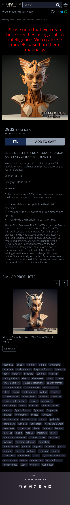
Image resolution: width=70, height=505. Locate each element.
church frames (54, 382)
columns (55, 391)
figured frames (22, 410)
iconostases (24, 428)
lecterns (8, 432)
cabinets (41, 373)
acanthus (8, 364)
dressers (33, 405)
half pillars (9, 423)
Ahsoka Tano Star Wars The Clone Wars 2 (27, 337)
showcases (9, 455)
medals (29, 432)
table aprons (10, 460)
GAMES (42, 419)
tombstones (36, 460)
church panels (32, 387)
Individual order (35, 479)
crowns (33, 401)
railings (31, 451)
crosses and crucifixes (15, 401)
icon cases (9, 428)
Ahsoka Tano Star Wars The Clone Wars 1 (28, 19)
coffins (43, 391)
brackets (28, 373)
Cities (6, 391)
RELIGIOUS (43, 451)
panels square (11, 446)
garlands (54, 419)
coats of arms (29, 391)
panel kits (44, 441)
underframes (10, 464)
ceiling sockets (11, 378)
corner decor (28, 396)
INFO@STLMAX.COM (25, 12)
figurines (38, 410)
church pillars (50, 387)
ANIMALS (31, 364)
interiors (47, 428)
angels (20, 364)
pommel (8, 451)
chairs (25, 378)
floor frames (21, 414)
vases (24, 464)
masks (19, 432)
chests (60, 378)
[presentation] (57, 283)
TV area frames (53, 460)
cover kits (56, 396)
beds (6, 373)
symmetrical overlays (54, 455)
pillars (61, 446)
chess (50, 378)
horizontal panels (54, 423)
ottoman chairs (37, 437)
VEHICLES (34, 464)
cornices (43, 396)
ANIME (42, 364)
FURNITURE (46, 414)
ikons (36, 428)
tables (23, 460)
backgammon (23, 369)
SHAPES (55, 451)
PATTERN (26, 446)
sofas (36, 455)
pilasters (49, 446)
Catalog (35, 475)
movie (53, 432)
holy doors (35, 423)
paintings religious (25, 441)
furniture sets (28, 419)
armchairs (54, 364)
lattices (59, 428)
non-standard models (15, 437)
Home (5, 19)
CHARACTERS (37, 378)
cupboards (46, 401)
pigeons (38, 446)
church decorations (33, 382)
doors (22, 405)
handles (22, 423)
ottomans (54, 437)
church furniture (12, 387)
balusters (60, 369)
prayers (20, 451)
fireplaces (52, 410)
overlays (8, 441)
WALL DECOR (47, 464)
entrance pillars (50, 405)
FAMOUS (7, 410)
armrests (8, 369)
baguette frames (42, 369)
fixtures (7, 414)
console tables (11, 396)
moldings (42, 432)
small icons (24, 455)
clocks (16, 391)
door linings (10, 405)
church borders (12, 382)
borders (16, 373)
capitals (53, 373)
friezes (34, 414)
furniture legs (11, 419)
